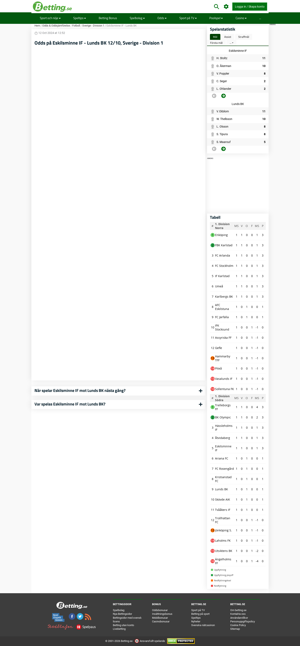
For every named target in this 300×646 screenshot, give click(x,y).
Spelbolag (137, 18)
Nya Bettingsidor (122, 613)
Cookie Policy (238, 625)
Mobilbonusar (160, 617)
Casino (241, 18)
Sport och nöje (50, 18)
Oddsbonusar (160, 610)
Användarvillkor (239, 617)
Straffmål (243, 37)
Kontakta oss (238, 613)
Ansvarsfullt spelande (150, 641)
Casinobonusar (160, 621)
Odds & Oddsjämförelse (56, 25)
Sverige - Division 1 (93, 25)
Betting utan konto (123, 625)
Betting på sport (200, 613)
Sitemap (235, 628)
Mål (215, 37)
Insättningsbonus (162, 613)
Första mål (216, 43)
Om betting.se (238, 610)
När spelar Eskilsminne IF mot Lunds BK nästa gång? (80, 390)
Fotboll (76, 25)
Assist (227, 37)
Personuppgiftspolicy (242, 621)
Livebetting (119, 628)
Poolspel (216, 18)
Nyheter (195, 621)
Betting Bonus (108, 18)
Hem (37, 25)
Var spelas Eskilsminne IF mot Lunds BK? (69, 404)
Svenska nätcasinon (203, 625)
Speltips (79, 18)
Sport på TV (188, 18)
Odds (162, 18)
